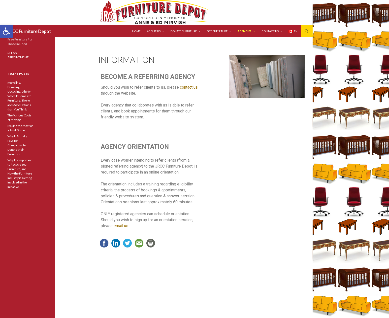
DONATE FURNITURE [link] (183, 31)
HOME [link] (136, 31)
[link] (6, 31)
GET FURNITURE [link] (217, 31)
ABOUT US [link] (154, 31)
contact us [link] (189, 87)
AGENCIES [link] (244, 31)
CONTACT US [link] (270, 31)
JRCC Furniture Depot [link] (29, 31)
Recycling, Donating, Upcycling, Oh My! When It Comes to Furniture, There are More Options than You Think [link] (19, 96)
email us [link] (121, 225)
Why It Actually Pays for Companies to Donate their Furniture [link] (17, 145)
